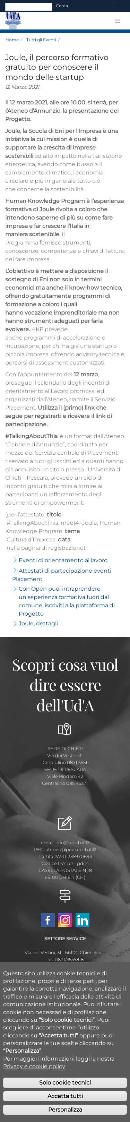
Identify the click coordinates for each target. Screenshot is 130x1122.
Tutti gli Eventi (41, 39)
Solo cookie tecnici (65, 1087)
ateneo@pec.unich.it (70, 849)
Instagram (65, 920)
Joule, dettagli (38, 623)
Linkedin (82, 920)
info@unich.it (72, 842)
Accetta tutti (65, 1100)
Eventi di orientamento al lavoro (63, 560)
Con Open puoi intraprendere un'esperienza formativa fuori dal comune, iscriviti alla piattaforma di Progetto (67, 601)
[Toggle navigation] (118, 6)
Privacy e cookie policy (34, 1070)
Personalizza (65, 1114)
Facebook (48, 920)
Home (12, 39)
